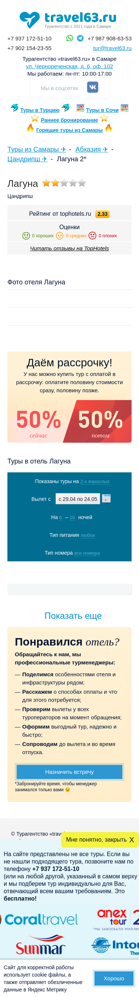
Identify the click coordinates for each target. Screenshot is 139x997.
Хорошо (114, 978)
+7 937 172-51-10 (29, 38)
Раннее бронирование (69, 120)
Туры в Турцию (40, 110)
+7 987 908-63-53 (109, 38)
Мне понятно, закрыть (96, 839)
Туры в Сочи (102, 110)
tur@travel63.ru (112, 48)
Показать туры (70, 568)
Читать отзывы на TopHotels (69, 248)
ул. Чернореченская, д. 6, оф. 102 (69, 66)
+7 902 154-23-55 (29, 48)
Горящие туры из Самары (69, 130)
